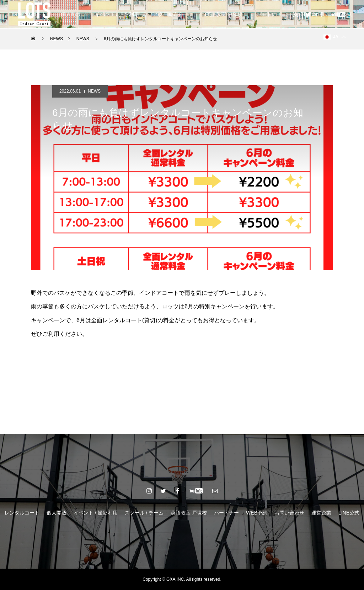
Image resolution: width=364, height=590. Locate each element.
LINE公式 (348, 513)
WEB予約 (256, 513)
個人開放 (71, 14)
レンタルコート (22, 513)
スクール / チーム (172, 14)
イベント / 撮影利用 (117, 14)
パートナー (269, 14)
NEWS (94, 91)
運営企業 (321, 513)
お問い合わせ (289, 513)
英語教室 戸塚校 (224, 14)
